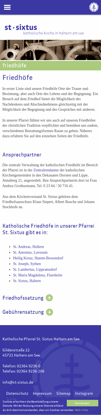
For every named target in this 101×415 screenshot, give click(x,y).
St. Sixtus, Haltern (27, 281)
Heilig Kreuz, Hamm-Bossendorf (38, 258)
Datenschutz (17, 394)
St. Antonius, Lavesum (30, 252)
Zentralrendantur (46, 170)
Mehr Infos (81, 410)
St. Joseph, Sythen (27, 264)
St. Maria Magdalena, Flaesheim (37, 275)
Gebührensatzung (23, 312)
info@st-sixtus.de (17, 382)
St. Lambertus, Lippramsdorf (35, 269)
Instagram (84, 394)
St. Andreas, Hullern (28, 247)
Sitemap (63, 394)
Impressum (42, 394)
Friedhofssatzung (22, 298)
